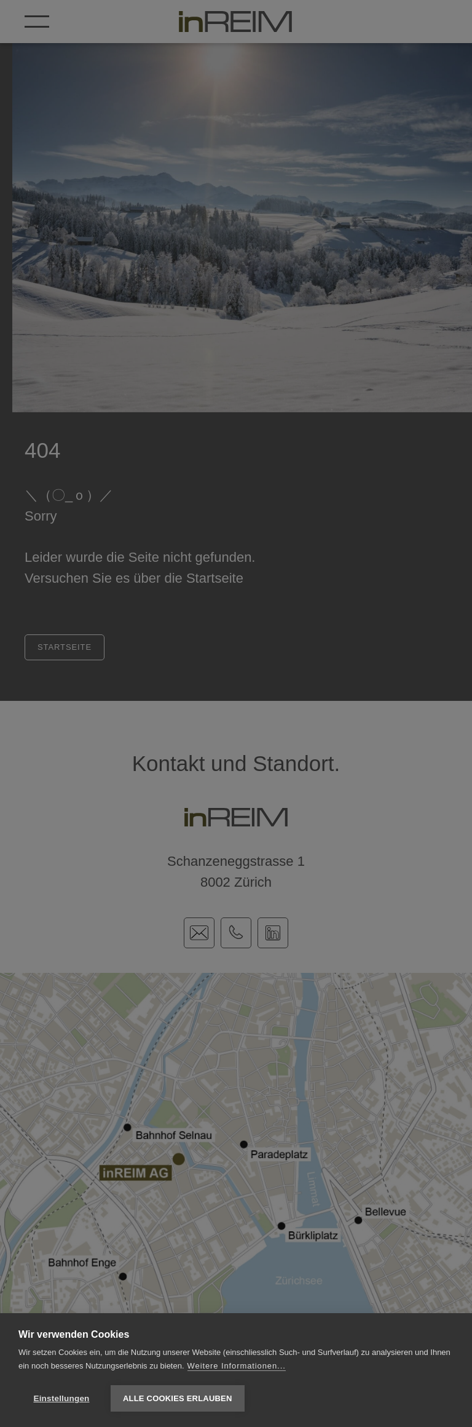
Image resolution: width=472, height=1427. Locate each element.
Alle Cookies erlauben (177, 1398)
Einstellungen (61, 1398)
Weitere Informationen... (236, 1365)
